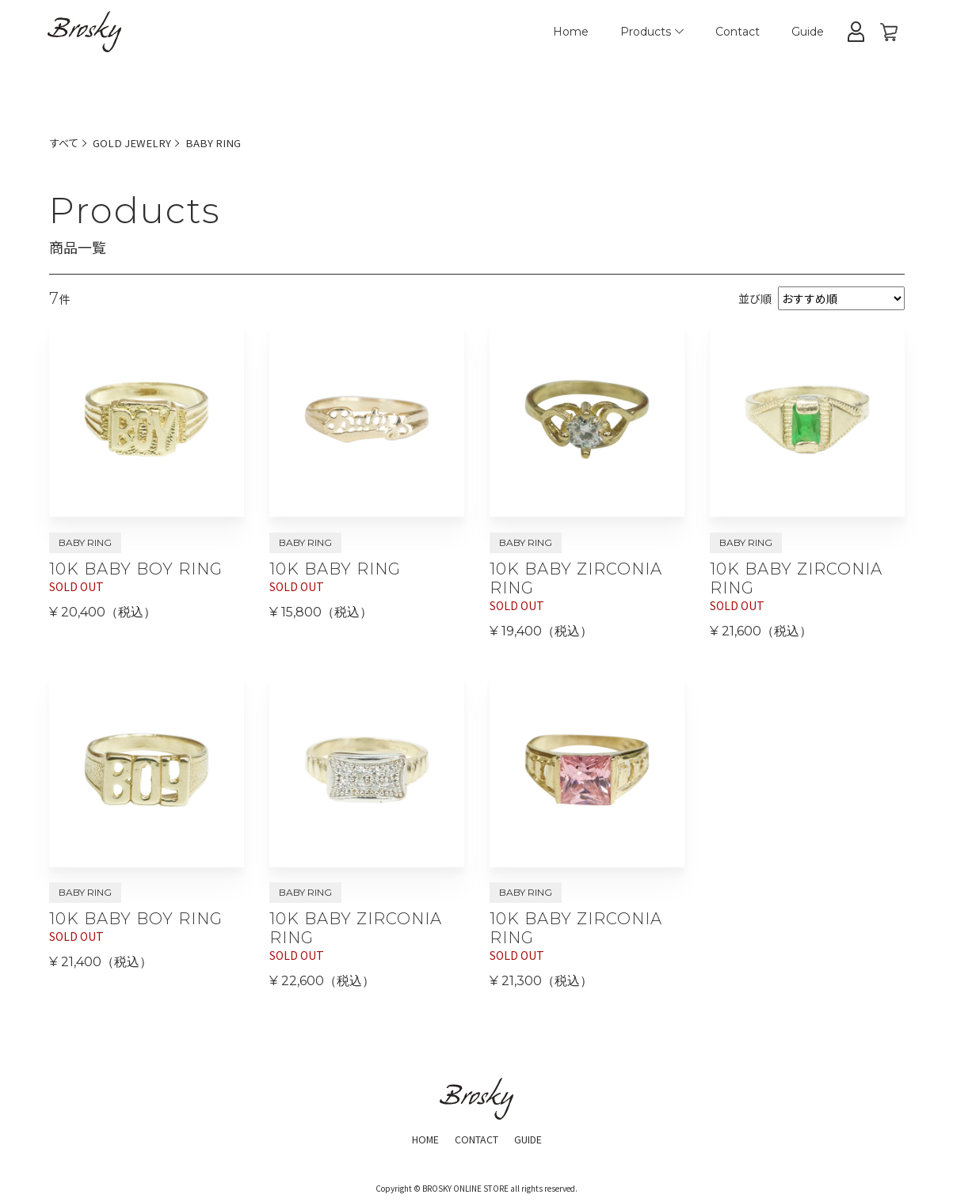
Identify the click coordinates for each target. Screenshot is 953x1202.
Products (652, 32)
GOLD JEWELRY (136, 142)
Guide (807, 32)
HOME (417, 1139)
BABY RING (220, 142)
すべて (65, 142)
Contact (737, 32)
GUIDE (534, 1139)
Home (571, 32)
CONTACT (475, 1139)
